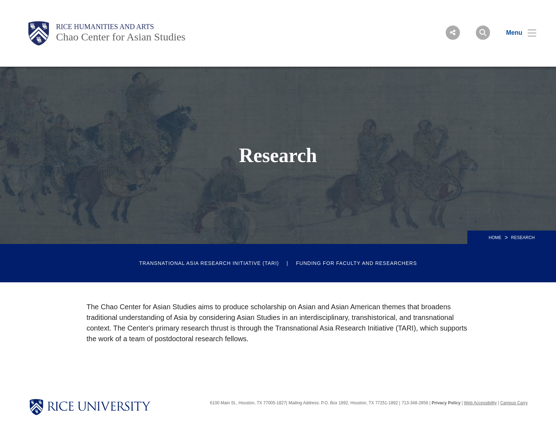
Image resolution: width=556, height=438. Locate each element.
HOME (495, 237)
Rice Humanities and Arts (105, 26)
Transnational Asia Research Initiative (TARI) (209, 263)
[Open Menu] (517, 32)
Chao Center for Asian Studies (120, 37)
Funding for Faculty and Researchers (356, 263)
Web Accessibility (480, 402)
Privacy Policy (446, 402)
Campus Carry (514, 402)
